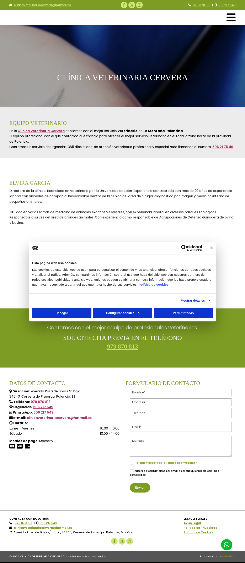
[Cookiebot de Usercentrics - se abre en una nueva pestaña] (184, 248)
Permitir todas (183, 313)
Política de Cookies (198, 532)
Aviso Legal (192, 523)
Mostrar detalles (193, 300)
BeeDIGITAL (228, 556)
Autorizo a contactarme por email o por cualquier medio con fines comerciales (174, 473)
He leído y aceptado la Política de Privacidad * (165, 463)
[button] (227, 545)
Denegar (61, 313)
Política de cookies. (154, 284)
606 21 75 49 (222, 146)
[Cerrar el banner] (211, 247)
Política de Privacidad (200, 528)
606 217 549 (227, 5)
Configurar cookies (122, 313)
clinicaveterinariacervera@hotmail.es (42, 5)
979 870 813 (122, 346)
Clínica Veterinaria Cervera (41, 131)
